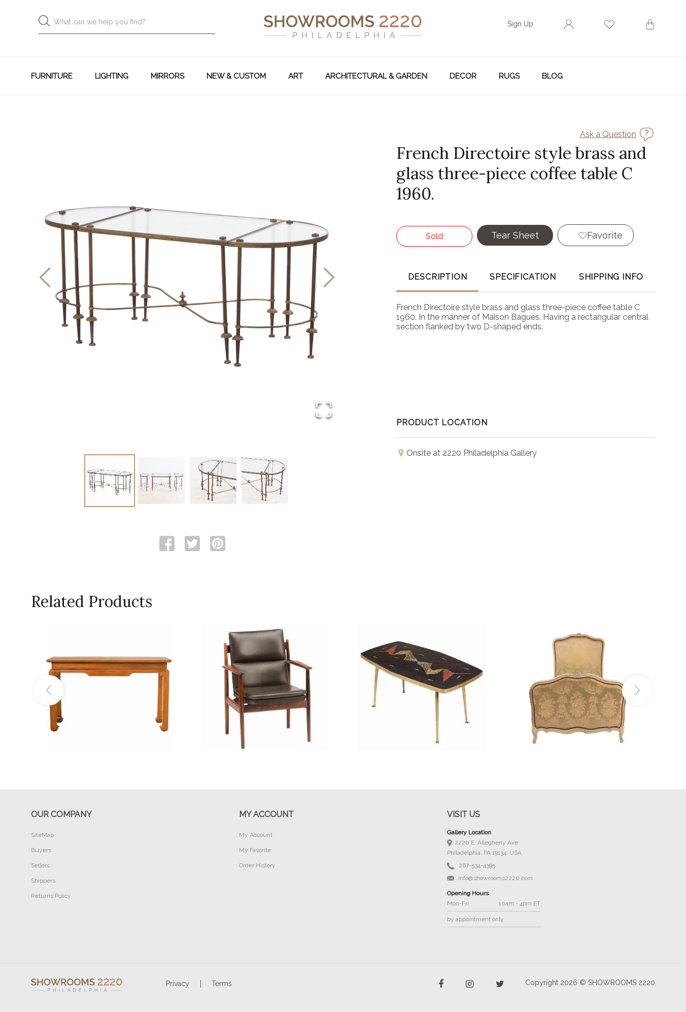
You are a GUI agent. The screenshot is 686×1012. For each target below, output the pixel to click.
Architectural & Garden (376, 76)
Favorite (605, 235)
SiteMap (42, 834)
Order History (257, 865)
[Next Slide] (329, 278)
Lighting (111, 76)
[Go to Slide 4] (264, 480)
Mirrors (167, 76)
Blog (552, 76)
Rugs (509, 76)
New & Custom (236, 76)
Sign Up (520, 24)
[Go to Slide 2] (161, 480)
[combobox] (135, 24)
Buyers (41, 850)
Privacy (177, 984)
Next (637, 690)
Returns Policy (51, 895)
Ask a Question (608, 134)
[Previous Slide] (45, 278)
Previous (48, 690)
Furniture (52, 76)
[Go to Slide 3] (213, 480)
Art (295, 76)
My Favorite (255, 850)
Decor (463, 76)
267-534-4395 (471, 865)
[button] (187, 278)
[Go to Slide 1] (109, 480)
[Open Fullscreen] (323, 410)
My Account (255, 834)
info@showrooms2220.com (490, 878)
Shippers (43, 880)
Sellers (40, 865)
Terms (222, 984)
